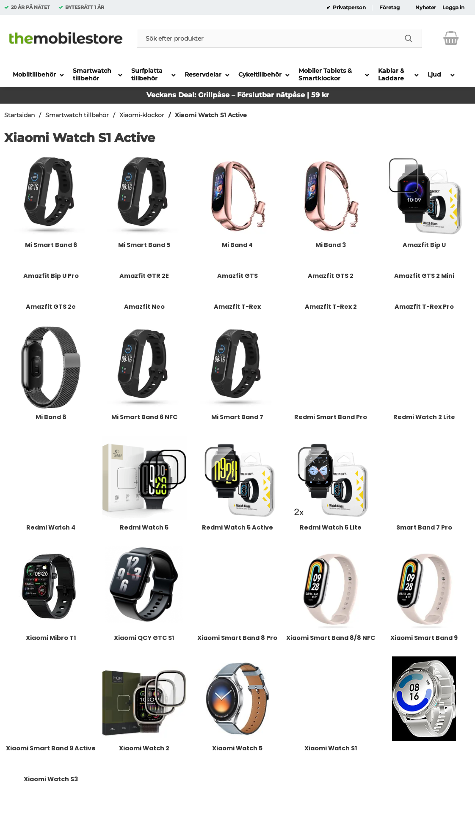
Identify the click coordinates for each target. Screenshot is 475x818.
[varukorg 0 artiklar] (451, 38)
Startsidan (19, 115)
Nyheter (425, 8)
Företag (389, 8)
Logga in (453, 8)
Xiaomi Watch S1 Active (211, 115)
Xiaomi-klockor (141, 115)
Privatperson (348, 8)
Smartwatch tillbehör (77, 115)
